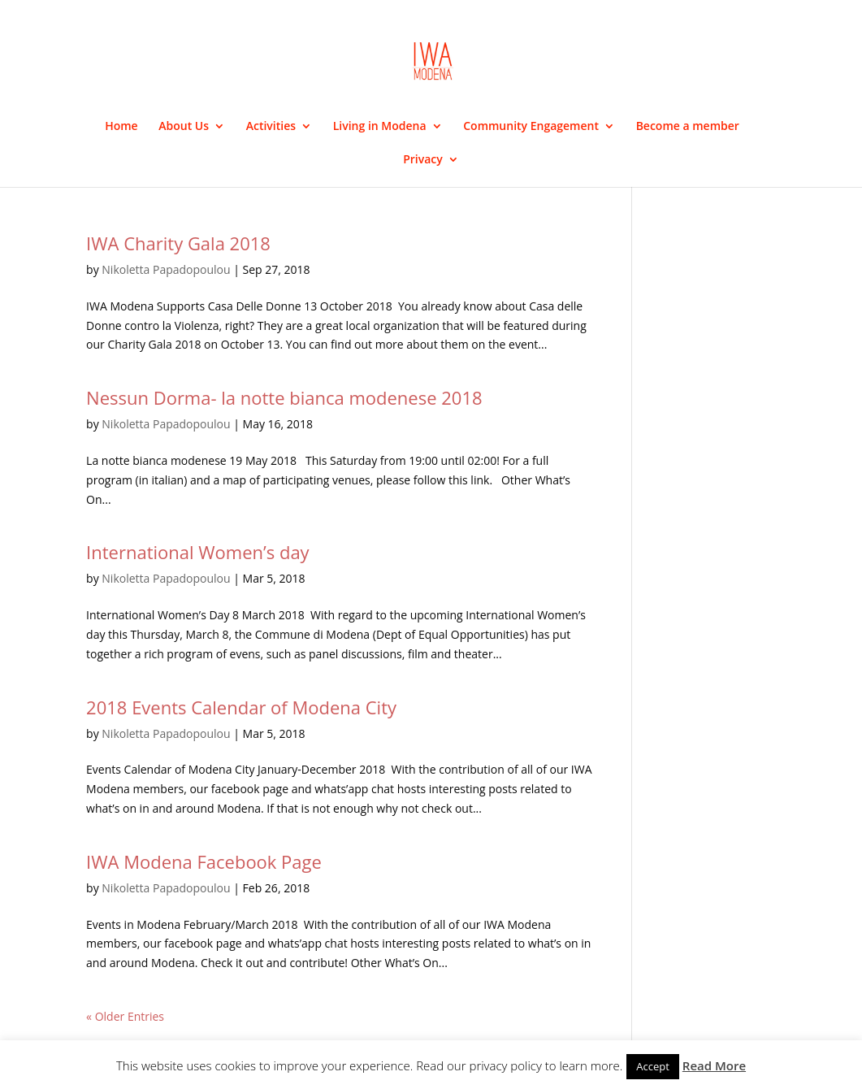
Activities (271, 126)
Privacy (423, 160)
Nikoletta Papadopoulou (166, 269)
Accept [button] (652, 1066)
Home (121, 126)
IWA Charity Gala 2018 (178, 243)
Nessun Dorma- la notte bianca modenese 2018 (284, 397)
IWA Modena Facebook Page (204, 861)
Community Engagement (531, 126)
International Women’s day (198, 552)
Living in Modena (380, 126)
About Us (183, 126)
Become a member (687, 126)
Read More (714, 1065)
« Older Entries (125, 1016)
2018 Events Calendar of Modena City (241, 707)
